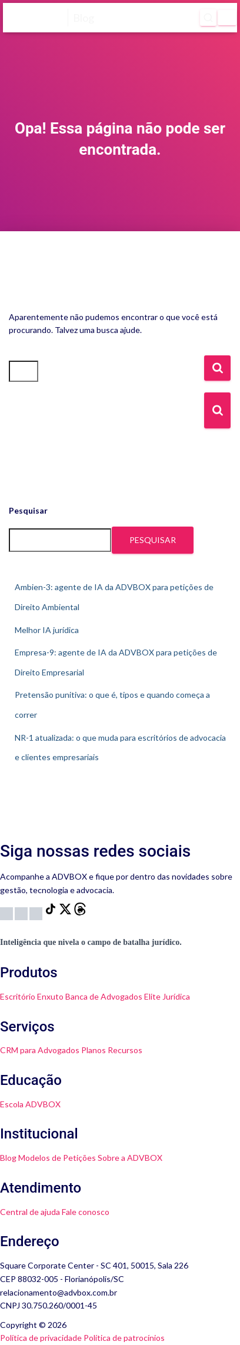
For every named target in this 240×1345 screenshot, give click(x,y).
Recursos (125, 1050)
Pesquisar (28, 510)
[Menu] (227, 17)
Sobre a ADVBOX (130, 1158)
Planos (93, 1050)
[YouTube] (22, 912)
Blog (8, 1158)
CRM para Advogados (39, 1050)
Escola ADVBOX (30, 1104)
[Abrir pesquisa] (208, 17)
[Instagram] (7, 912)
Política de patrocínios (124, 1338)
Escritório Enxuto (32, 996)
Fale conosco (85, 1212)
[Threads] (80, 912)
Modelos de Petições (57, 1158)
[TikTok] (51, 912)
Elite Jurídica (167, 996)
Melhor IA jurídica (47, 630)
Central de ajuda (30, 1212)
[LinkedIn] (36, 912)
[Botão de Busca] (217, 410)
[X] (66, 912)
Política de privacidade (41, 1338)
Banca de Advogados (103, 996)
